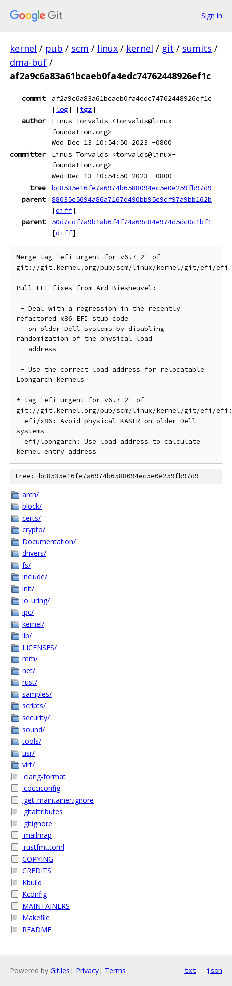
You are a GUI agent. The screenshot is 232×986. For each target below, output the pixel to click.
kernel (23, 48)
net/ (28, 670)
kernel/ (33, 624)
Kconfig (34, 894)
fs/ (26, 565)
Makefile (36, 917)
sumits (197, 48)
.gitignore (37, 823)
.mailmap (37, 835)
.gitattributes (42, 811)
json (214, 970)
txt (190, 970)
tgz (86, 109)
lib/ (27, 635)
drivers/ (34, 553)
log (62, 109)
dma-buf (28, 62)
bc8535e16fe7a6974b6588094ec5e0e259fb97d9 (132, 187)
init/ (28, 588)
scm (80, 48)
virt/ (28, 764)
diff (64, 210)
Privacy (87, 970)
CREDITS (36, 870)
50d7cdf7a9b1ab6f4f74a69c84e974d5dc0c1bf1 (132, 221)
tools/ (31, 741)
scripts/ (34, 705)
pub (54, 48)
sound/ (33, 729)
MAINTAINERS (46, 906)
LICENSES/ (39, 647)
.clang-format (44, 776)
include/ (34, 576)
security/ (36, 717)
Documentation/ (49, 541)
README (36, 929)
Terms (115, 970)
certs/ (31, 518)
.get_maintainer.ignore (58, 800)
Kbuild (32, 882)
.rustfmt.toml (43, 847)
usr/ (28, 753)
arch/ (30, 494)
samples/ (37, 694)
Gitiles (60, 970)
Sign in (211, 15)
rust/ (29, 682)
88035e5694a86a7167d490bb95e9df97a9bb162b (132, 199)
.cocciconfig (41, 788)
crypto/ (33, 529)
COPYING (37, 859)
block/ (32, 506)
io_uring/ (36, 600)
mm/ (30, 658)
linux (107, 48)
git (168, 48)
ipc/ (28, 612)
